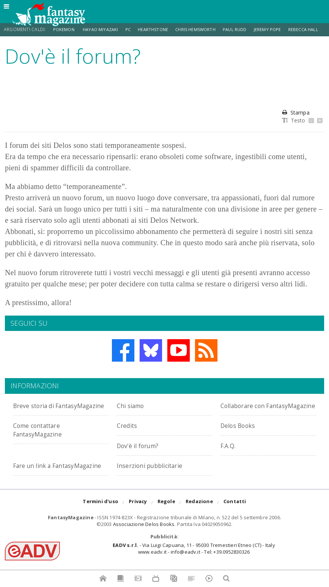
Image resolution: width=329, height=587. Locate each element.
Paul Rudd (244, 29)
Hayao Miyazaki (103, 29)
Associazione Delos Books (144, 541)
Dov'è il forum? (142, 453)
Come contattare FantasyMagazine (43, 438)
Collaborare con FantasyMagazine (250, 409)
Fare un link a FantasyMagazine (43, 478)
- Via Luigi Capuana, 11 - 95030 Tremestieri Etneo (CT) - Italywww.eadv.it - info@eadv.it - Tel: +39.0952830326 (194, 565)
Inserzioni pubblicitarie (157, 473)
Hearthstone (158, 29)
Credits (129, 433)
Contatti (234, 519)
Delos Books (241, 433)
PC (132, 29)
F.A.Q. (229, 453)
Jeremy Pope (278, 29)
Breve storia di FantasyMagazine (43, 409)
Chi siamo (134, 405)
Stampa (295, 112)
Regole (166, 519)
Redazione (199, 519)
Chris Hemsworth (203, 29)
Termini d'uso (100, 519)
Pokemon (65, 29)
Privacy (138, 519)
